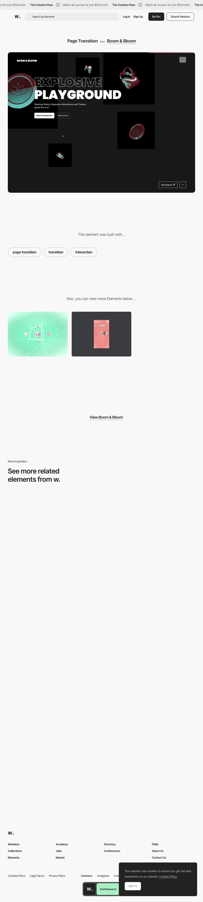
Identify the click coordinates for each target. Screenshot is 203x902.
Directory (110, 844)
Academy (62, 844)
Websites (13, 844)
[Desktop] (38, 334)
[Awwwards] (17, 16)
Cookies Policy (16, 875)
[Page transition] (54, 602)
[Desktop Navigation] (165, 334)
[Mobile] (102, 334)
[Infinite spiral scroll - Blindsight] (149, 750)
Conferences (112, 850)
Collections (15, 850)
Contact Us (159, 857)
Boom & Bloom (121, 41)
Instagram (103, 875)
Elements (13, 857)
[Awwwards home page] (90, 889)
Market (60, 857)
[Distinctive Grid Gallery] (149, 677)
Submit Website (180, 16)
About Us (157, 850)
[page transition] (54, 527)
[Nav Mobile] (38, 382)
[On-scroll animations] (54, 677)
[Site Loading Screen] (149, 527)
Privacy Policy (57, 875)
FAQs (155, 844)
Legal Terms (37, 875)
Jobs (59, 850)
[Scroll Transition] (102, 382)
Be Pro (156, 16)
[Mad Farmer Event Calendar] (149, 602)
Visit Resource (108, 889)
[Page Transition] (54, 751)
